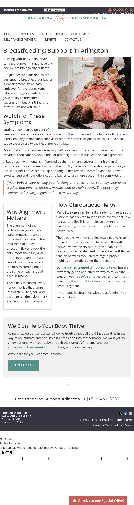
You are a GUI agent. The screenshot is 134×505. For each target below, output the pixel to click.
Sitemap (128, 419)
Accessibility (116, 419)
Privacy (103, 419)
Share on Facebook (126, 413)
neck (51, 143)
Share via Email (130, 413)
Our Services (80, 34)
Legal (94, 419)
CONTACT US (23, 365)
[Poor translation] (9, 452)
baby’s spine (86, 276)
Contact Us (73, 39)
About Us (27, 34)
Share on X (121, 413)
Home (8, 34)
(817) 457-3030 (121, 14)
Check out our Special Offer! (98, 500)
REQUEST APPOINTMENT (17, 10)
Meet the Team (52, 34)
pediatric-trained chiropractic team (90, 267)
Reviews (50, 39)
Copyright (84, 419)
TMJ (33, 253)
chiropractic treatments (26, 347)
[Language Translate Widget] (54, 10)
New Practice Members (20, 39)
